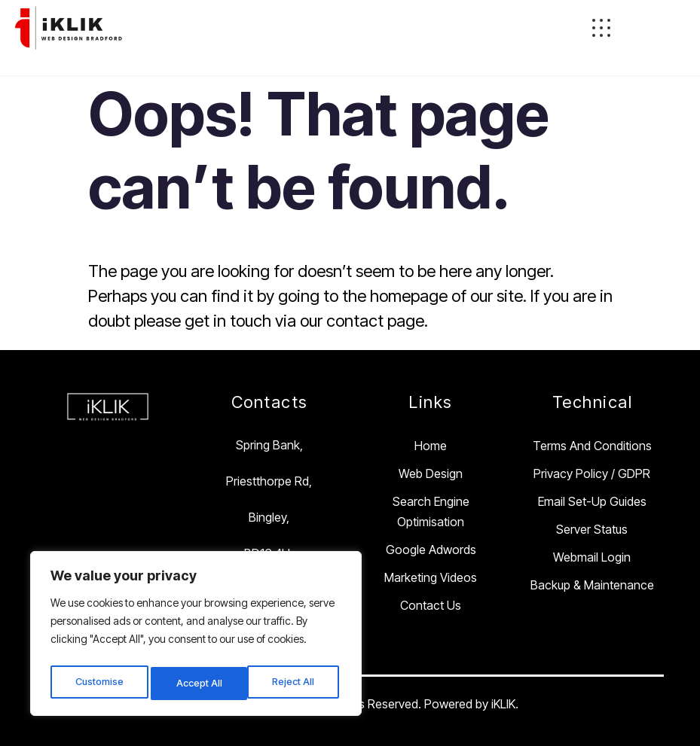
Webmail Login (592, 557)
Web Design (431, 473)
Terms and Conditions (592, 445)
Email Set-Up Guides (592, 501)
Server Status (592, 529)
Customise (99, 683)
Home (430, 445)
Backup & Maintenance (592, 584)
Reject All (198, 683)
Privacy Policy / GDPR (591, 473)
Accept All (295, 683)
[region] (196, 637)
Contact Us (430, 605)
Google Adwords (431, 549)
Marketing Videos (430, 577)
